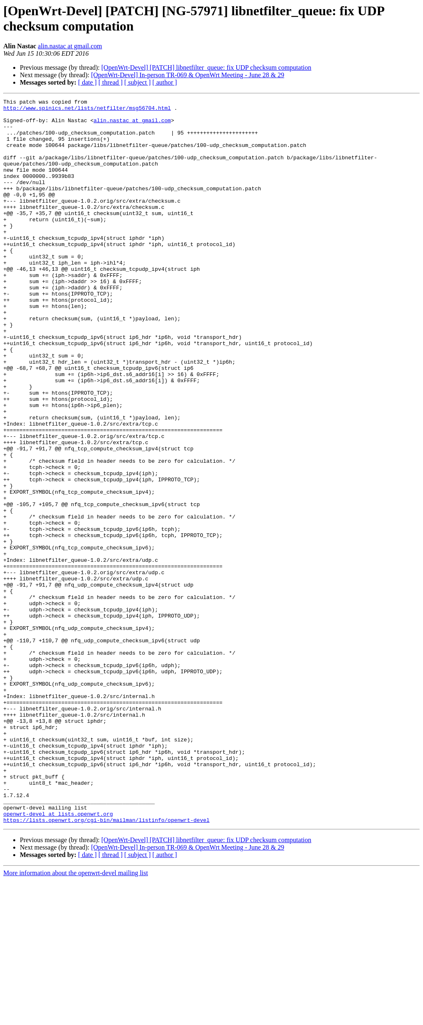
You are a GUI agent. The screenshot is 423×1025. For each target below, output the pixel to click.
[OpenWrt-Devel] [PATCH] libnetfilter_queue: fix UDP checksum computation (206, 67)
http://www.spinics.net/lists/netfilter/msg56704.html (87, 110)
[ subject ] (137, 82)
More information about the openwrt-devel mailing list (75, 1017)
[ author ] (164, 82)
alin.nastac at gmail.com (70, 46)
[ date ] (87, 82)
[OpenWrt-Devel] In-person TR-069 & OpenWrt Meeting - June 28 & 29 (187, 74)
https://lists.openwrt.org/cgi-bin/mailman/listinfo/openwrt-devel (106, 964)
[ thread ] (110, 82)
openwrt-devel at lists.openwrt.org (58, 957)
